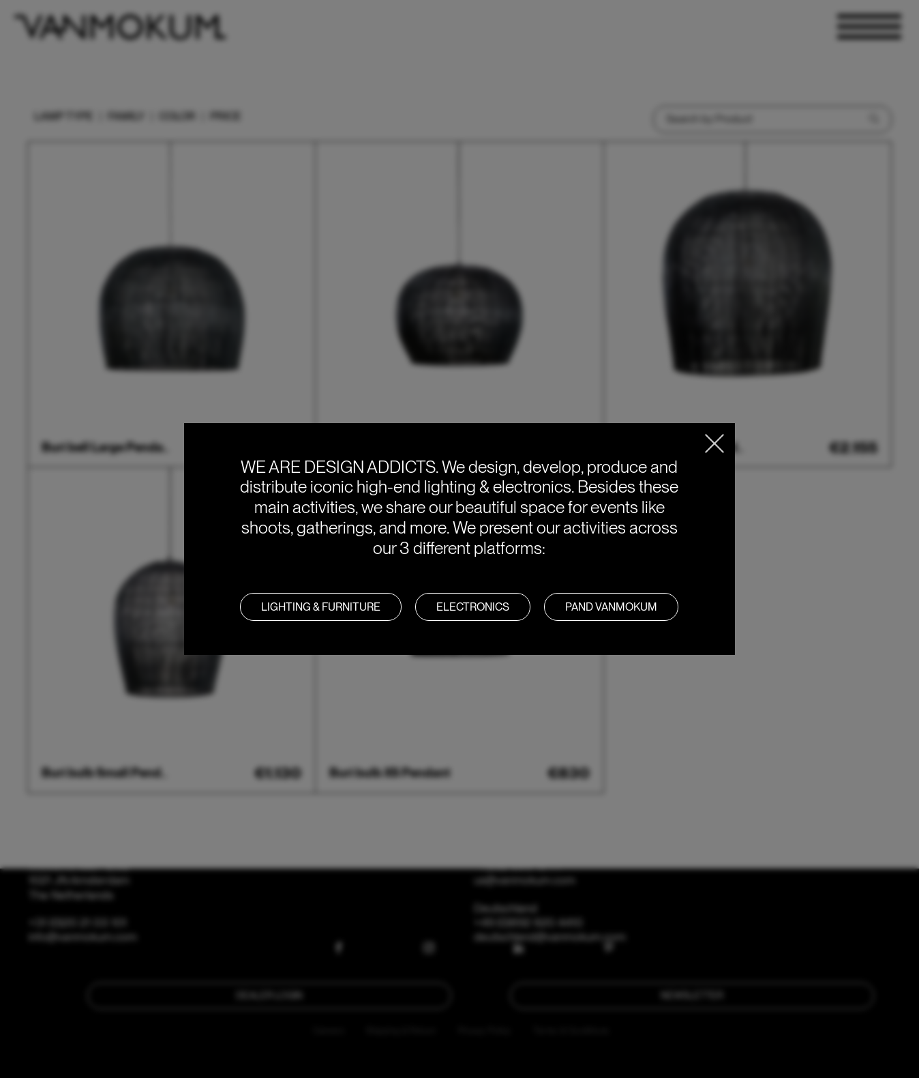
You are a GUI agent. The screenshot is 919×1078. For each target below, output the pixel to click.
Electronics (472, 606)
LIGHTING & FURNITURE (320, 606)
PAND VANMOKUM (611, 606)
